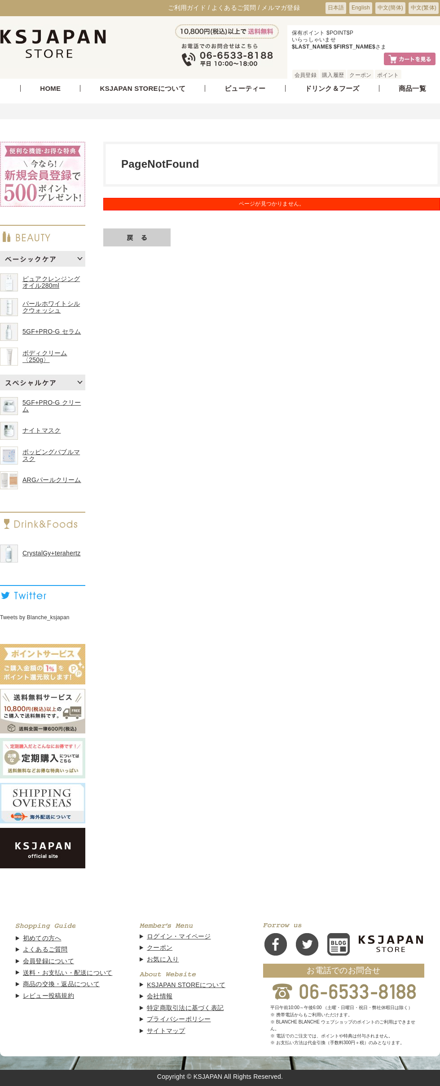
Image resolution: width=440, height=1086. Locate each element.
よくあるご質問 (45, 949)
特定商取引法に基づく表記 (185, 1008)
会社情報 (159, 996)
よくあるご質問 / (235, 7)
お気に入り (163, 959)
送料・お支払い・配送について (67, 973)
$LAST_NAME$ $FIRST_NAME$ (333, 47)
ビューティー (244, 88)
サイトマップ (166, 1031)
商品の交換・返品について (61, 984)
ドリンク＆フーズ (332, 88)
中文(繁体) (423, 7)
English (361, 7)
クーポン (360, 75)
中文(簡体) (390, 7)
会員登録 (306, 75)
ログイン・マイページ (179, 936)
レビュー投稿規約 (48, 995)
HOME (50, 88)
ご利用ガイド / (189, 7)
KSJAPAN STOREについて (142, 88)
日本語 (336, 7)
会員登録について (48, 961)
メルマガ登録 (280, 7)
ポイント (388, 75)
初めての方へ (42, 938)
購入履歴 (333, 75)
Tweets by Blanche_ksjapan (35, 617)
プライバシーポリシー (179, 1019)
